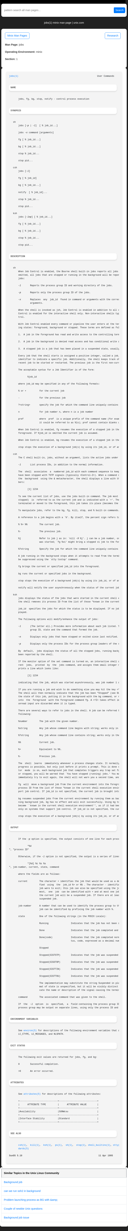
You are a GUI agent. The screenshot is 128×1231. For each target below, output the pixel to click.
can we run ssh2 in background (22, 1190)
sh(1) (69, 1145)
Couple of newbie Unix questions (23, 1208)
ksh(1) (47, 1145)
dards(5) (23, 1148)
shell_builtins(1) (99, 1145)
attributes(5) (32, 1094)
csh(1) (22, 1145)
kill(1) (34, 1145)
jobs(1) (13, 76)
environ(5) (30, 1030)
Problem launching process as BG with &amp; (31, 1199)
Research (112, 35)
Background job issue (16, 1217)
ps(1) (58, 1145)
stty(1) (117, 1145)
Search (119, 10)
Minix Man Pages (17, 35)
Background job (13, 1182)
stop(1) (80, 1145)
